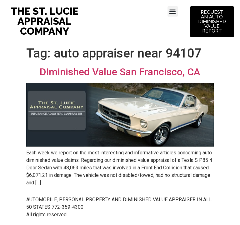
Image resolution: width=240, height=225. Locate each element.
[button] (173, 11)
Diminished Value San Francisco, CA (120, 72)
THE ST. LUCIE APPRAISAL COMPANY (44, 21)
